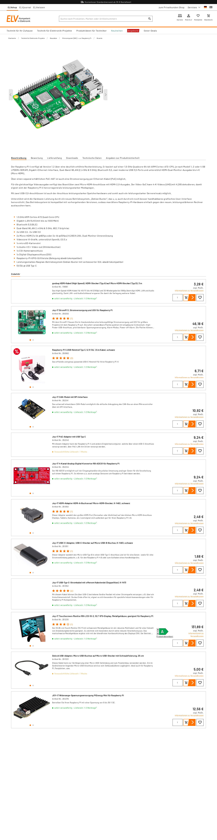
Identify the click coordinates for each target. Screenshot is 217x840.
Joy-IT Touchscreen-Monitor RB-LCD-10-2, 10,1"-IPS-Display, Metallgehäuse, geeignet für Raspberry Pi (102, 616)
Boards (99, 38)
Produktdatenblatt (165, 636)
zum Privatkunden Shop (171, 7)
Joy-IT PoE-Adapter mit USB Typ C (69, 436)
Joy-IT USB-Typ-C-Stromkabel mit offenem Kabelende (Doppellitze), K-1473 (89, 582)
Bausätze (53, 38)
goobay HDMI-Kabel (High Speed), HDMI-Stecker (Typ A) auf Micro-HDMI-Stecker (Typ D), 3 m (97, 283)
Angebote (133, 30)
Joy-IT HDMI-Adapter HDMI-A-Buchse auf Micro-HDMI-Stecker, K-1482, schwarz (91, 503)
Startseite (12, 38)
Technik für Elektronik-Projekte (54, 30)
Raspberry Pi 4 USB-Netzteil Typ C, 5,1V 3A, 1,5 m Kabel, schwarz (83, 349)
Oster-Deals (150, 30)
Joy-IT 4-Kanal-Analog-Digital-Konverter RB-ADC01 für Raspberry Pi (86, 463)
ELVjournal (25, 7)
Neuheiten (117, 30)
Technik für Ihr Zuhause (20, 30)
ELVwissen (39, 7)
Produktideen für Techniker (91, 30)
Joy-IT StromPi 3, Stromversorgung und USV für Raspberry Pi (82, 310)
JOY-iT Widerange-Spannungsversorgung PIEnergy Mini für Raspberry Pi (88, 695)
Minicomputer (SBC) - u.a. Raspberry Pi (76, 38)
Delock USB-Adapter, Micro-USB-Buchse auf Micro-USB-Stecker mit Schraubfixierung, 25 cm (98, 655)
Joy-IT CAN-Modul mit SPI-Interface (70, 397)
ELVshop (12, 7)
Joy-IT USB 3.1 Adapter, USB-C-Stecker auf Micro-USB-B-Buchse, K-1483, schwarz (92, 542)
